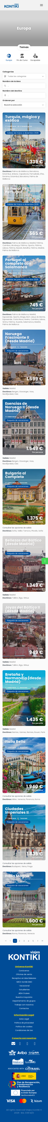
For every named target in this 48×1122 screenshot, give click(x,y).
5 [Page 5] (33, 941)
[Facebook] (20, 1043)
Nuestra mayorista (24, 997)
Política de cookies (24, 1026)
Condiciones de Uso (24, 1030)
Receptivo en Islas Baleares (24, 978)
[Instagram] (27, 1043)
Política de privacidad (24, 1023)
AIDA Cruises (24, 993)
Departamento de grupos (24, 1001)
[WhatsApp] (34, 1043)
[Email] (13, 1043)
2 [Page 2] (19, 941)
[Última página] (42, 941)
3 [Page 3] (24, 941)
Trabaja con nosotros (24, 1005)
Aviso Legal (24, 1019)
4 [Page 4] (28, 941)
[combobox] (24, 95)
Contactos (24, 1008)
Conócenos (24, 970)
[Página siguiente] (38, 941)
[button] (24, 104)
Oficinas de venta (24, 974)
